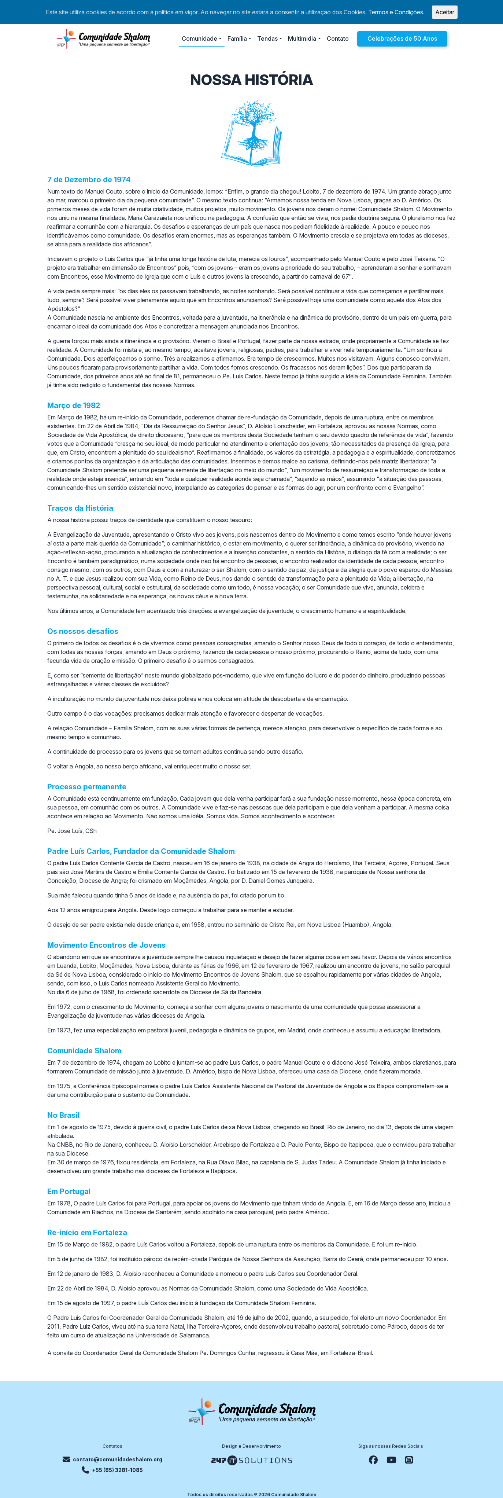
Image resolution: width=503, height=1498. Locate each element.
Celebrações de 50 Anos (402, 38)
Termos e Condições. (396, 12)
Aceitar (444, 12)
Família (237, 38)
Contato (338, 38)
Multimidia (302, 38)
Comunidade (199, 38)
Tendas (267, 38)
